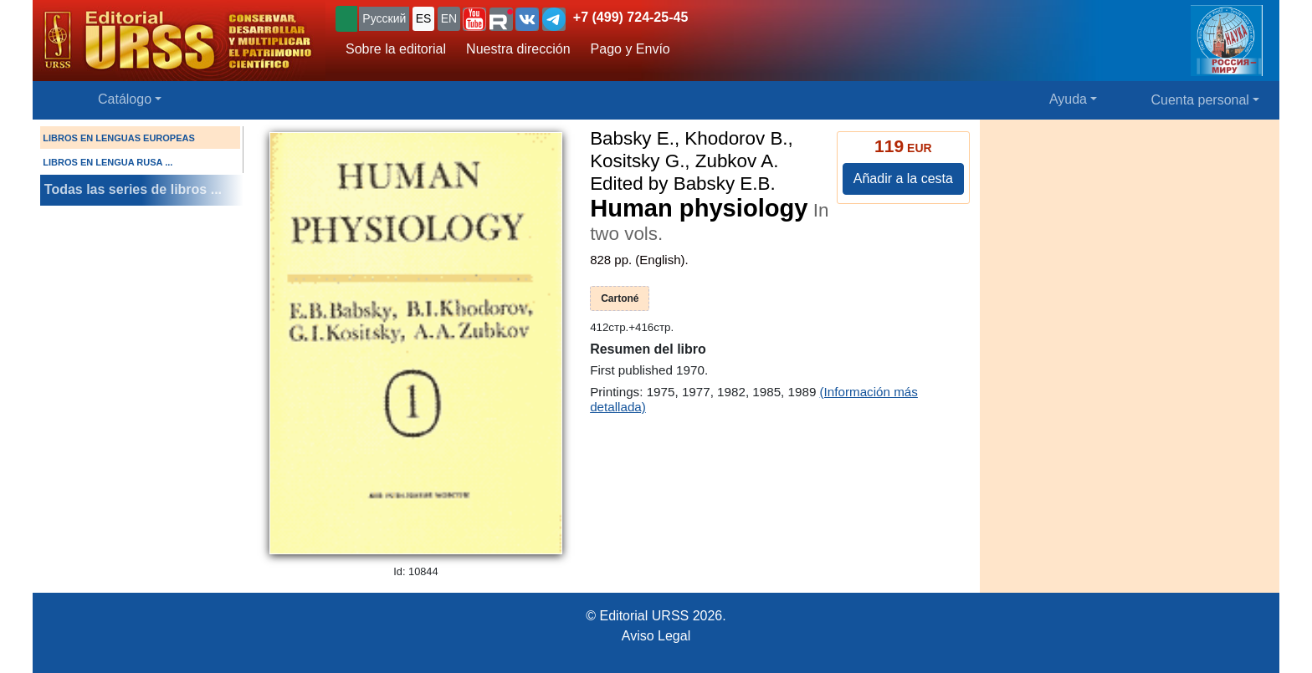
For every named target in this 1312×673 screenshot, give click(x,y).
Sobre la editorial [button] (396, 49)
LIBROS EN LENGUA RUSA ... (107, 162)
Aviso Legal (656, 636)
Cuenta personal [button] (1200, 100)
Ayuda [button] (1068, 99)
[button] (474, 19)
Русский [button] (384, 18)
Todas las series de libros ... (133, 189)
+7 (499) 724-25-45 (630, 17)
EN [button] (449, 18)
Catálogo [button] (124, 99)
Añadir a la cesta (903, 178)
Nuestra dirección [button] (518, 49)
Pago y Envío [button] (630, 49)
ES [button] (424, 18)
